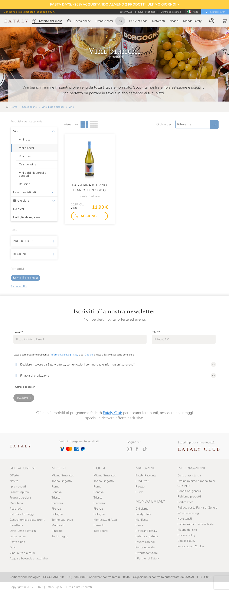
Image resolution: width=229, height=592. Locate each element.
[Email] (80, 339)
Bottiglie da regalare (26, 217)
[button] (212, 20)
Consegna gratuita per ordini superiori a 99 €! (29, 11)
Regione (34, 254)
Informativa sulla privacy (64, 354)
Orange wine (27, 164)
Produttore (34, 241)
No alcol (18, 209)
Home (13, 107)
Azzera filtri (19, 286)
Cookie (89, 354)
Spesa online (29, 107)
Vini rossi (25, 139)
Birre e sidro (21, 200)
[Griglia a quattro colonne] (94, 124)
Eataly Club (112, 412)
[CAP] (184, 339)
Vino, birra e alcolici (53, 107)
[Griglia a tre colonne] (84, 124)
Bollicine (24, 184)
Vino (71, 107)
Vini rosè (24, 156)
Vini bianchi (26, 147)
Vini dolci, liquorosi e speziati (32, 174)
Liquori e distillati (24, 192)
